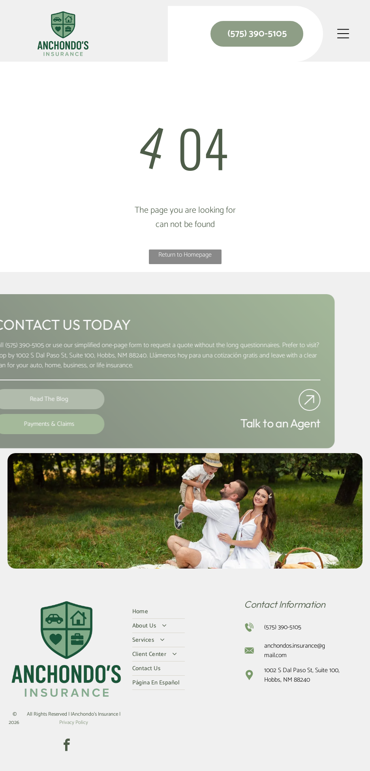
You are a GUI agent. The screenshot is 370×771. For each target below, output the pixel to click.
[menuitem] (185, 612)
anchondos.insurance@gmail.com (294, 651)
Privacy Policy (73, 722)
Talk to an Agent (267, 423)
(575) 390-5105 (282, 627)
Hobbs (92, 355)
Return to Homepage (185, 254)
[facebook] (67, 746)
